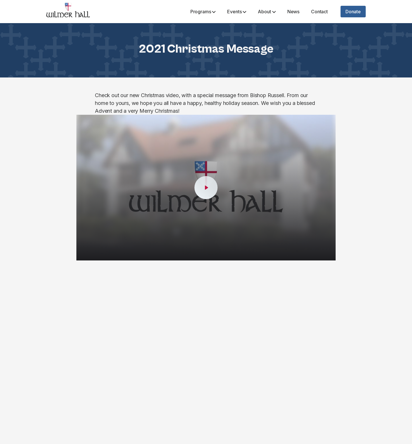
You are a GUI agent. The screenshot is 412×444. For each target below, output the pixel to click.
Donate (353, 11)
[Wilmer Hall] (68, 12)
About (266, 11)
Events (236, 11)
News (293, 11)
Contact (319, 11)
